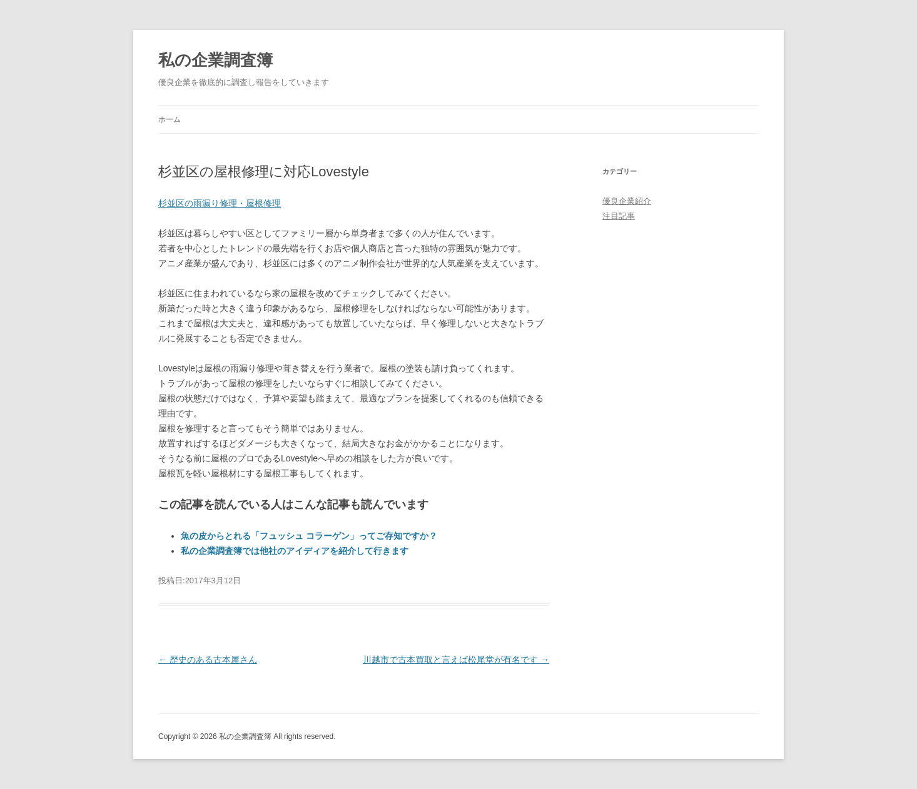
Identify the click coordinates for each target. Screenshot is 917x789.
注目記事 (618, 216)
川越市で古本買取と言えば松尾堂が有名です (456, 660)
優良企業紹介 (626, 201)
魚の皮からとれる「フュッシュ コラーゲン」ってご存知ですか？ (309, 536)
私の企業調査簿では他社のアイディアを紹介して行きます (294, 551)
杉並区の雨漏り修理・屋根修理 (219, 203)
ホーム (169, 119)
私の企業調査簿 (215, 60)
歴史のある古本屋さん (207, 660)
